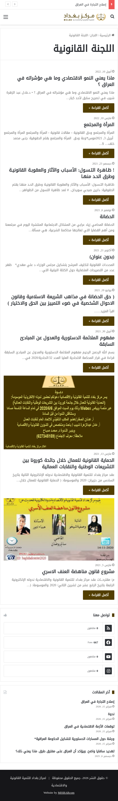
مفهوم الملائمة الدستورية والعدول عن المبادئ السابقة (67, 341)
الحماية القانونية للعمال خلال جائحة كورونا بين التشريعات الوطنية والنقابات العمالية (68, 463)
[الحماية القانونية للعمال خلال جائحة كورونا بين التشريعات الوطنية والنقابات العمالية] (59, 412)
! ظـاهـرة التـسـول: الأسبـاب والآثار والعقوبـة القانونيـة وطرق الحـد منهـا (61, 173)
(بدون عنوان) (102, 256)
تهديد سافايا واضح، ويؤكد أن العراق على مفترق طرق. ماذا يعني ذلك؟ (65, 751)
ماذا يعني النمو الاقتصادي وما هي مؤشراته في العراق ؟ (65, 81)
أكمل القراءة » (99, 108)
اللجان (93, 35)
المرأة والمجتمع (99, 124)
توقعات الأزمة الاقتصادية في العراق (89, 726)
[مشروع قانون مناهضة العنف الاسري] (59, 529)
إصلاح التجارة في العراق (90, 4)
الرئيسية (107, 35)
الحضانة (107, 216)
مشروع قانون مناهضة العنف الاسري (78, 571)
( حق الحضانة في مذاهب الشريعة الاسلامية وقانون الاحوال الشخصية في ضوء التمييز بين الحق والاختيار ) (61, 299)
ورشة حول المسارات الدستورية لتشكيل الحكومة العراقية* (74, 739)
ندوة (111, 714)
